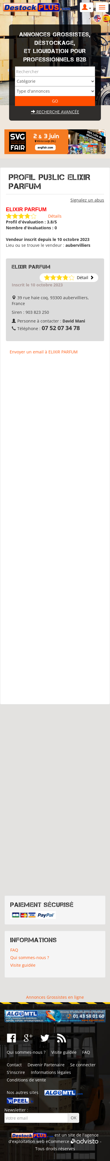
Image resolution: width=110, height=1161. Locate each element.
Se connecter (83, 1064)
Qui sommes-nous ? (29, 957)
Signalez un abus (87, 200)
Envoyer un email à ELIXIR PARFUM (44, 352)
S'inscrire (16, 1072)
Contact (14, 1064)
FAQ (14, 950)
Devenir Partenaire (46, 1064)
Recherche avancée (55, 111)
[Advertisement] (55, 532)
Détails (55, 216)
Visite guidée (22, 965)
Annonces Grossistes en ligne (55, 997)
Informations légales (51, 1072)
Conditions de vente (26, 1080)
